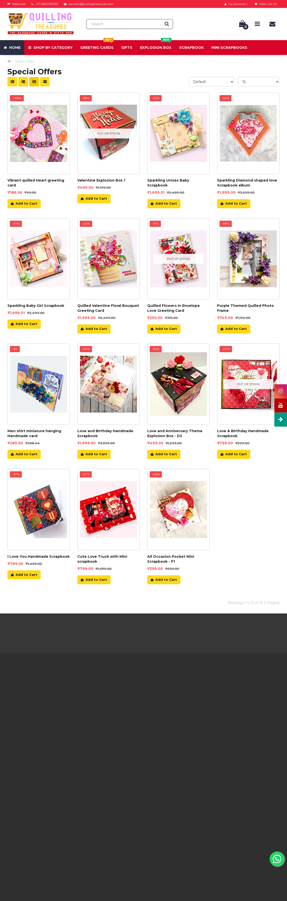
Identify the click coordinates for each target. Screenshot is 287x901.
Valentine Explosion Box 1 (101, 180)
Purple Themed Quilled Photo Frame (245, 308)
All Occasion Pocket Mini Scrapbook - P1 (170, 559)
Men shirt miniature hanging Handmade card (34, 433)
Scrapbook (191, 47)
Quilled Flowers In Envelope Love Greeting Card (173, 308)
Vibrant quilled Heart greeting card (35, 182)
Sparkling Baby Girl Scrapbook (35, 305)
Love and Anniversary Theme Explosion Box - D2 (174, 433)
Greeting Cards (97, 45)
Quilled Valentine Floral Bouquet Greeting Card (108, 308)
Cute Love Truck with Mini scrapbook (102, 559)
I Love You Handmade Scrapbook (38, 556)
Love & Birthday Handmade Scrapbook (243, 433)
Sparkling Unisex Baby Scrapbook (168, 182)
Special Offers (24, 61)
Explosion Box (156, 45)
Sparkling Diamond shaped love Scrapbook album (247, 182)
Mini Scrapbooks (229, 47)
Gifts (126, 47)
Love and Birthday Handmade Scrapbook (105, 433)
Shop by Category (50, 47)
